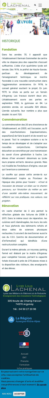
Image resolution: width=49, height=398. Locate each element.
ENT (25, 357)
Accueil (24, 354)
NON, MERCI (7, 394)
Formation (24, 365)
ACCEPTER (19, 394)
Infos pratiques (24, 368)
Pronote (24, 361)
